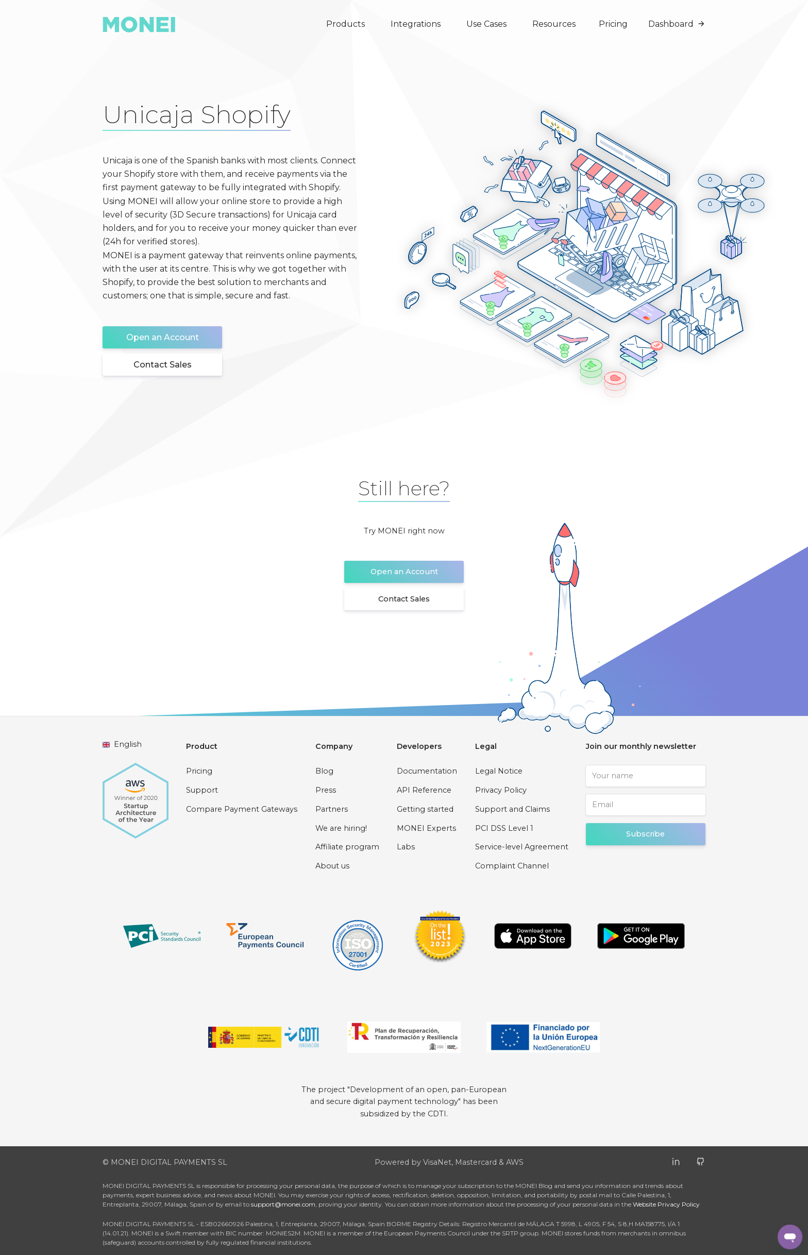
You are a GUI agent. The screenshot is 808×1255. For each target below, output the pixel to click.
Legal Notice (499, 771)
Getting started (425, 809)
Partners (331, 809)
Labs (406, 846)
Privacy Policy (501, 790)
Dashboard (676, 24)
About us (332, 866)
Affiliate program (347, 846)
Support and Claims (512, 809)
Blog (324, 771)
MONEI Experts (426, 828)
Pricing (613, 24)
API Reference (424, 790)
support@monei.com (283, 1204)
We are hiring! (341, 828)
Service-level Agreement (521, 846)
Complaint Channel (512, 866)
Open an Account (162, 337)
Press (325, 790)
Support (202, 790)
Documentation (427, 771)
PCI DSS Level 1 (504, 828)
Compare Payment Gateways (241, 809)
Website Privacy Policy (666, 1204)
